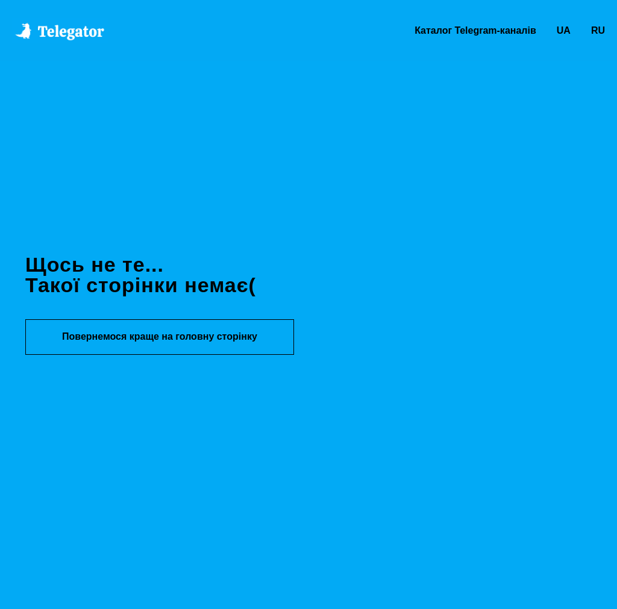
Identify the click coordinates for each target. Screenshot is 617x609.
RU (598, 30)
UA (564, 30)
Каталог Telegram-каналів (475, 30)
